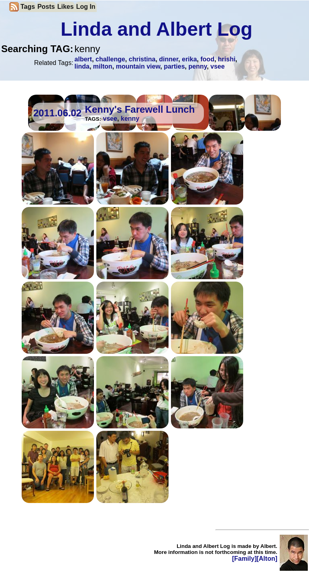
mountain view (138, 66)
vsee (217, 66)
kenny (130, 118)
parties (174, 66)
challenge (110, 59)
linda (82, 66)
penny (197, 66)
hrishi (227, 59)
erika (189, 59)
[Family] (244, 558)
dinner (168, 59)
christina (142, 59)
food (208, 59)
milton (102, 66)
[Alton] (266, 558)
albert (83, 59)
